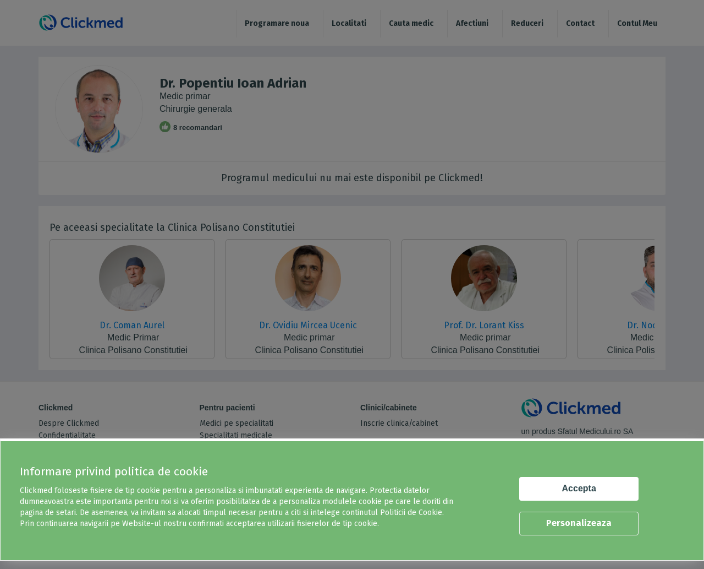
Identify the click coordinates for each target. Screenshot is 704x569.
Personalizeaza (579, 523)
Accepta (579, 488)
